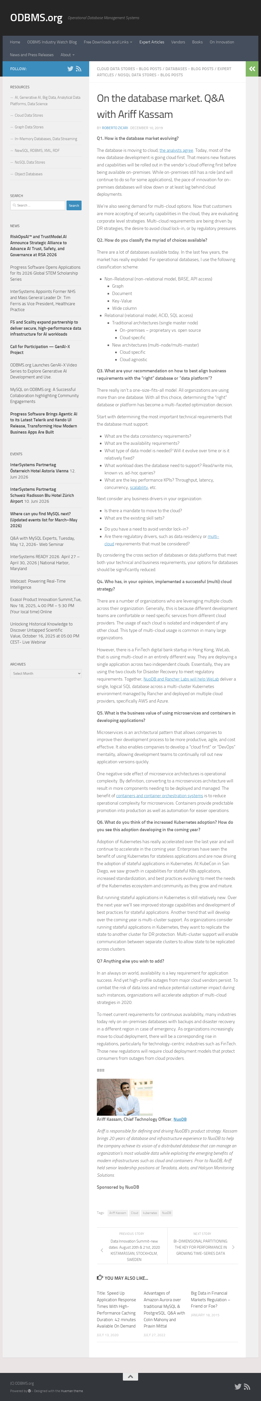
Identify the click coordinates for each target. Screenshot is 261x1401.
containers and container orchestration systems (161, 795)
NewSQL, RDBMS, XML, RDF (37, 150)
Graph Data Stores (29, 127)
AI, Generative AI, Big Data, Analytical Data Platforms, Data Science (45, 100)
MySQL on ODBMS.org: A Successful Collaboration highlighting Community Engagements (44, 395)
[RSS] (78, 69)
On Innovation (222, 42)
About (66, 54)
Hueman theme (72, 1390)
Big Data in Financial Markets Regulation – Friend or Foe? (210, 1300)
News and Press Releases (32, 54)
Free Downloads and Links (106, 42)
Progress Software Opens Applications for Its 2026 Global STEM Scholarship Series (45, 273)
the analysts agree (177, 150)
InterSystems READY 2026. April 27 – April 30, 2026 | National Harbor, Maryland (45, 562)
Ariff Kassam (117, 1213)
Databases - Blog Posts (189, 68)
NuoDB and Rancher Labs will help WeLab (183, 679)
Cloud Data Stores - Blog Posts (129, 68)
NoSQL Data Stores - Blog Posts (150, 74)
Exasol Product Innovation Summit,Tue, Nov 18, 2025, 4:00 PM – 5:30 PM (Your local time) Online (46, 605)
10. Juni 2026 (42, 495)
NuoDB (181, 1119)
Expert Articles (151, 42)
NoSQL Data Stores (30, 162)
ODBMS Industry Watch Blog (52, 42)
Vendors (178, 42)
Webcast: (19, 581)
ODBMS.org (36, 17)
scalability (139, 487)
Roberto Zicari (115, 128)
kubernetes (150, 1213)
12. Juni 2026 (43, 470)
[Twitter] (70, 69)
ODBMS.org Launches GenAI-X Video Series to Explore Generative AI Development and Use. (43, 370)
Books (197, 42)
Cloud (134, 1213)
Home (15, 42)
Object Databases (29, 174)
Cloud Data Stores (29, 115)
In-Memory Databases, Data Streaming (46, 139)
